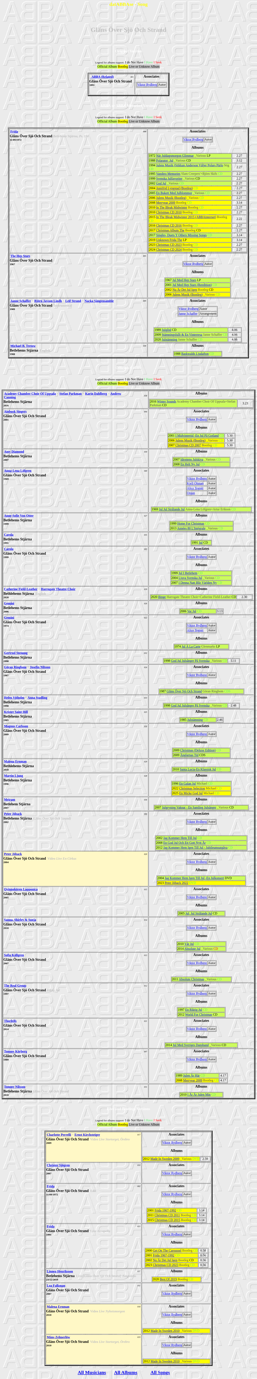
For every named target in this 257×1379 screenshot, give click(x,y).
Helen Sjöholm (14, 697)
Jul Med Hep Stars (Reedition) (192, 285)
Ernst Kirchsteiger (87, 1134)
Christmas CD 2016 (169, 225)
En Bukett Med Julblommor (174, 193)
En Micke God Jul (191, 793)
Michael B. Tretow (23, 346)
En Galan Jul (187, 783)
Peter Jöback (13, 814)
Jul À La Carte (191, 646)
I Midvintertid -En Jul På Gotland (197, 435)
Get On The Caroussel (167, 1250)
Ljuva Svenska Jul (190, 578)
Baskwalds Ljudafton (195, 353)
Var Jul (191, 611)
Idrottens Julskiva (192, 459)
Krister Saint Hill (16, 712)
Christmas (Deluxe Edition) (198, 750)
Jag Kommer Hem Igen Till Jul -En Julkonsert (194, 878)
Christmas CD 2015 (167, 1220)
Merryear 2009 (165, 202)
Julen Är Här (191, 1075)
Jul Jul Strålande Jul (172, 509)
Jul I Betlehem (187, 573)
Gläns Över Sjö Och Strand (184, 691)
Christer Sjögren (58, 1165)
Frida (14, 131)
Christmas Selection (192, 788)
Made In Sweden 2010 (165, 1330)
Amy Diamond (14, 451)
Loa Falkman (56, 1285)
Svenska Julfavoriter (169, 178)
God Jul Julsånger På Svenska (190, 660)
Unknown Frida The (169, 240)
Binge (162, 597)
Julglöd (166, 330)
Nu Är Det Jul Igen (184, 289)
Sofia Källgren (14, 955)
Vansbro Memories (168, 173)
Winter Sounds (166, 401)
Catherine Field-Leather (20, 589)
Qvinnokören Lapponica (21, 889)
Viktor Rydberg (147, 84)
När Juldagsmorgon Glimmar (175, 155)
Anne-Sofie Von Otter (19, 515)
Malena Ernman (15, 761)
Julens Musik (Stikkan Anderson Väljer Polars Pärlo (189, 165)
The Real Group (15, 985)
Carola (8, 534)
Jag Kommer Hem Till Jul (180, 838)
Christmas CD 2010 (169, 212)
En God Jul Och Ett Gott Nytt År (184, 842)
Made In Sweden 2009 (164, 1158)
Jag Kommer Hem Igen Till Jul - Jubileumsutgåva (195, 847)
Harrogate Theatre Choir (58, 589)
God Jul (161, 183)
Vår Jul (189, 944)
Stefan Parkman (70, 393)
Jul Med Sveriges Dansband (191, 1045)
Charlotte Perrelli (59, 1134)
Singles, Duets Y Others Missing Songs (181, 235)
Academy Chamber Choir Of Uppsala (30, 393)
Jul (201, 542)
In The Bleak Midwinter (171, 207)
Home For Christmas (190, 523)
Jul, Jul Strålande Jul (198, 913)
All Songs (160, 1372)
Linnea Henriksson (60, 1271)
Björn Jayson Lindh (48, 301)
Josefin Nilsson (40, 667)
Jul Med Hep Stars (184, 280)
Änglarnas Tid (189, 755)
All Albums (125, 1372)
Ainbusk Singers (15, 411)
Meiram (9, 799)
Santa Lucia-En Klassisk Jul (198, 769)
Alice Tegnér (195, 488)
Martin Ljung (13, 775)
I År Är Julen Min (199, 1094)
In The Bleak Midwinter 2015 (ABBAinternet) (186, 217)
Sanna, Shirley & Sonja (20, 919)
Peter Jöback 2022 (176, 883)
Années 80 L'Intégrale (191, 528)
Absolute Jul (192, 948)
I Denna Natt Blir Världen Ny (197, 582)
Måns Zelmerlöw (58, 1337)
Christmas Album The (170, 230)
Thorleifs (10, 1021)
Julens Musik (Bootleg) (171, 197)
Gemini (9, 603)
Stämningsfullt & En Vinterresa (182, 334)
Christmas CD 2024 (169, 249)
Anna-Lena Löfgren (17, 470)
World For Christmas (198, 1014)
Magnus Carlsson (16, 726)
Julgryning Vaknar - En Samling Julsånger (189, 807)
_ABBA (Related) (102, 76)
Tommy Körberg (15, 1051)
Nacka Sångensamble (99, 301)
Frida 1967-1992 (165, 1210)
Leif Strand (73, 301)
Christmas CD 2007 (188, 445)
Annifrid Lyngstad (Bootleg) (174, 188)
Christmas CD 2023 (169, 244)
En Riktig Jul (193, 1009)
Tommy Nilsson (14, 1086)
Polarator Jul (164, 160)
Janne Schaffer (20, 301)
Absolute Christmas (191, 979)
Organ (191, 493)
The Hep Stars (20, 256)
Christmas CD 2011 (167, 1215)
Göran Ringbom (15, 667)
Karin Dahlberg (96, 393)
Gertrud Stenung (16, 653)
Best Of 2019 (168, 1279)
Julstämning (169, 339)
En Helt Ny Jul (190, 464)
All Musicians (92, 1372)
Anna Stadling (37, 697)
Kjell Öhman (195, 483)
